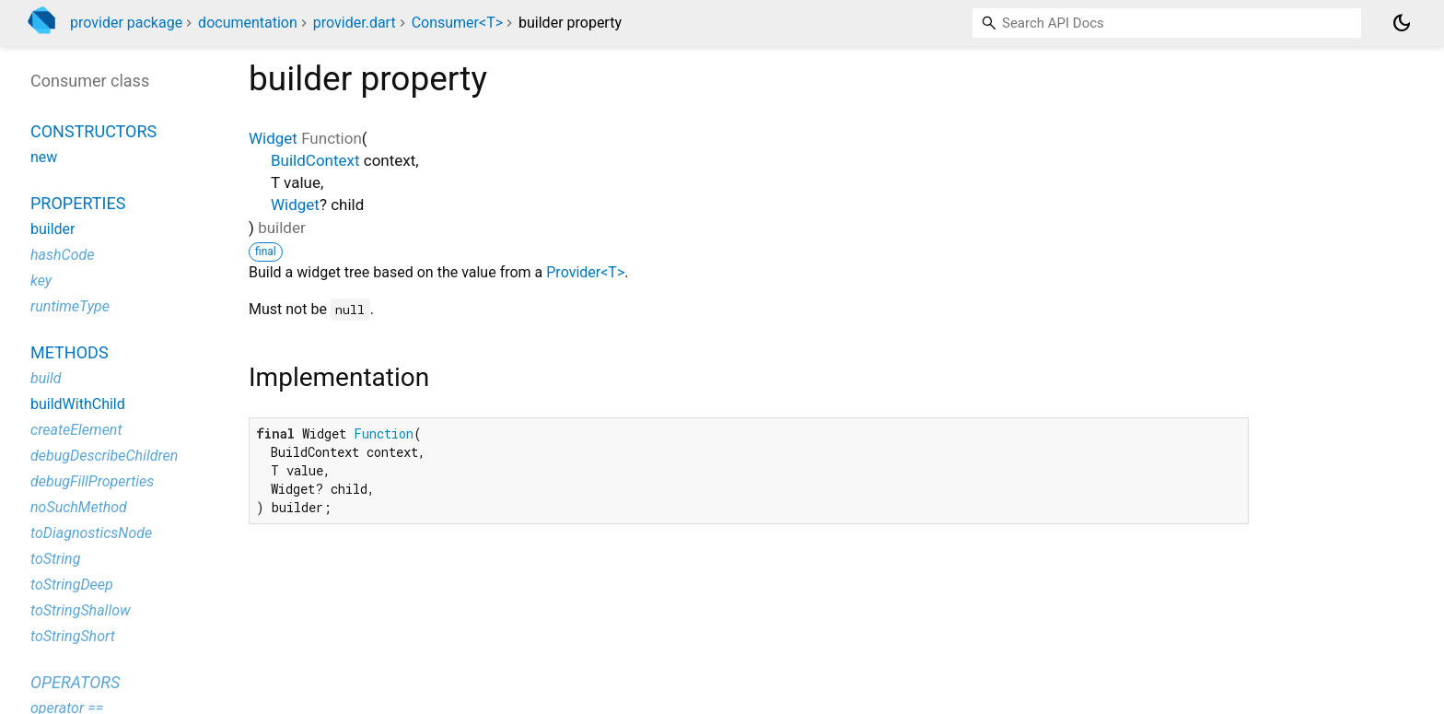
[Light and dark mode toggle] (1401, 23)
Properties (77, 203)
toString (55, 559)
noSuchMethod (78, 507)
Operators (75, 682)
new (43, 157)
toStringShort (72, 636)
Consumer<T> (457, 22)
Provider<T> (585, 272)
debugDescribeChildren (104, 455)
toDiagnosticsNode (91, 533)
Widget (273, 138)
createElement (76, 430)
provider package (126, 22)
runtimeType (70, 306)
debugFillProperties (92, 481)
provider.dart (354, 22)
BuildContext (315, 160)
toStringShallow (80, 610)
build (46, 378)
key (41, 280)
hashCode (62, 254)
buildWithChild (77, 404)
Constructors (93, 131)
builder (53, 229)
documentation (247, 22)
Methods (69, 352)
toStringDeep (71, 584)
